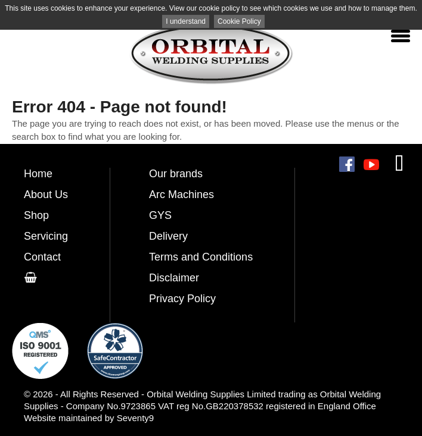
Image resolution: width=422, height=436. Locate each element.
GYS (160, 215)
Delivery (168, 236)
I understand (186, 21)
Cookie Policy (239, 21)
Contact (42, 257)
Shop (36, 215)
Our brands (176, 174)
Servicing (46, 236)
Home (38, 174)
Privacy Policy (182, 299)
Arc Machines (181, 194)
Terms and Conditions (201, 257)
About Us (46, 194)
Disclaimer (174, 278)
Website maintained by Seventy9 (89, 418)
